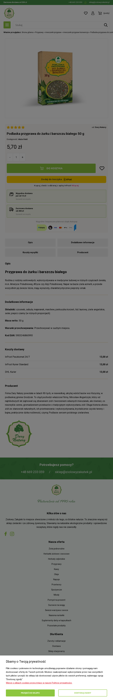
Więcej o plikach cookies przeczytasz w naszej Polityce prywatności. (39, 683)
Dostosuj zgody (82, 693)
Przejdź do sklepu (30, 693)
